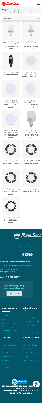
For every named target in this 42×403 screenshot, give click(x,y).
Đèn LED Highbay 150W (11, 189)
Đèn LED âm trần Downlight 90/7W (31, 73)
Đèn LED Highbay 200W (11, 217)
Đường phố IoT (28, 356)
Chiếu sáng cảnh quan (31, 352)
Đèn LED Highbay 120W (31, 161)
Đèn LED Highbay (11, 161)
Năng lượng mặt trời (9, 356)
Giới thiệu (5, 315)
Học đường (27, 349)
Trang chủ (5, 9)
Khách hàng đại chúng (31, 318)
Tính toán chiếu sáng (30, 333)
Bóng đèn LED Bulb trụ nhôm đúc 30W (31, 43)
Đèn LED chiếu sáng (9, 345)
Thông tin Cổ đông (8, 323)
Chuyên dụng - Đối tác (31, 321)
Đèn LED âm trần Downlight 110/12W (10, 131)
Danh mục (16, 9)
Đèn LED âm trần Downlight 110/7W (11, 101)
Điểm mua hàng (7, 327)
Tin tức (4, 319)
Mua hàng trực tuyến (9, 331)
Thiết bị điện (6, 360)
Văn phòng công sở (30, 360)
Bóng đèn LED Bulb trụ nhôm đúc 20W (31, 131)
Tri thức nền (27, 329)
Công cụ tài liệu (28, 325)
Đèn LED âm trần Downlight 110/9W (31, 101)
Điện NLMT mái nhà (30, 345)
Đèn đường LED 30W (11, 72)
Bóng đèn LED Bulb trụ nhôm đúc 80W (10, 43)
